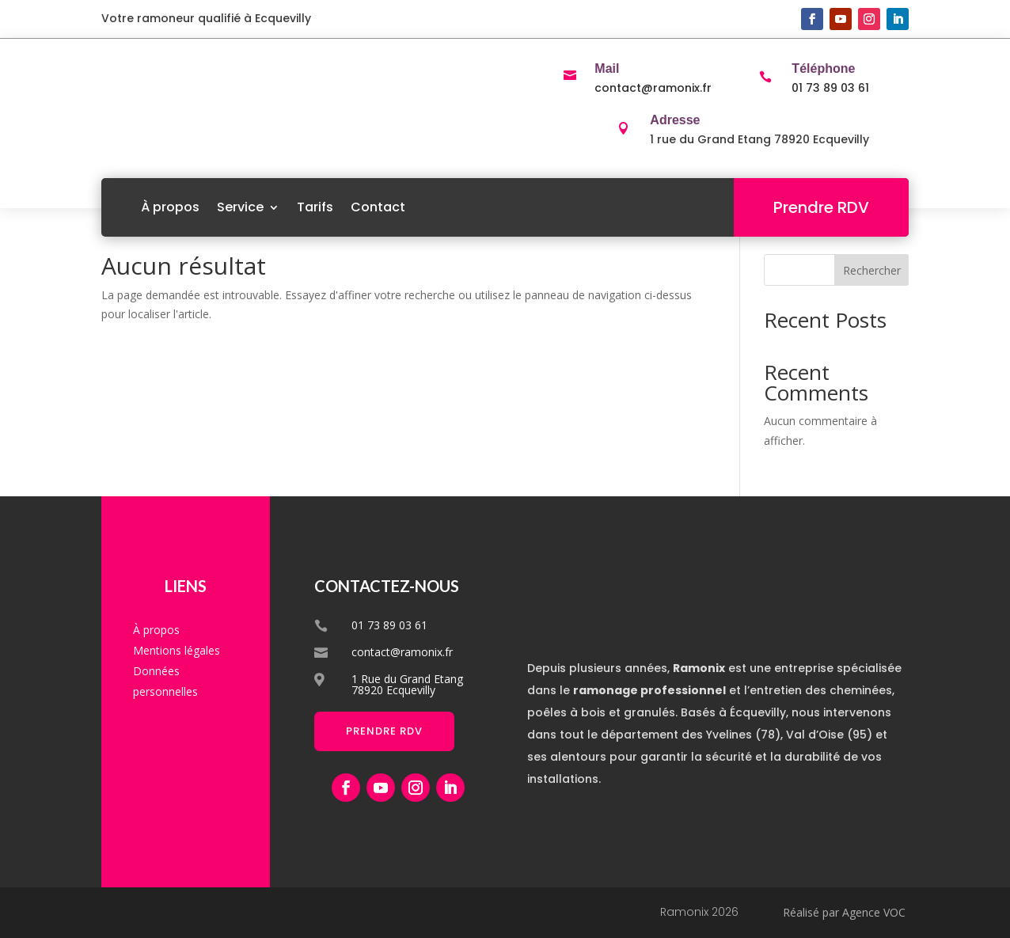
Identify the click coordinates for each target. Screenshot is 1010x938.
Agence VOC (874, 912)
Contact (378, 207)
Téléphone (823, 68)
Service (240, 207)
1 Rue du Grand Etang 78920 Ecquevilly (407, 684)
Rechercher (872, 270)
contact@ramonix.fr (653, 88)
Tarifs (315, 207)
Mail (606, 68)
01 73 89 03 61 (830, 88)
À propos (170, 207)
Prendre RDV (821, 207)
